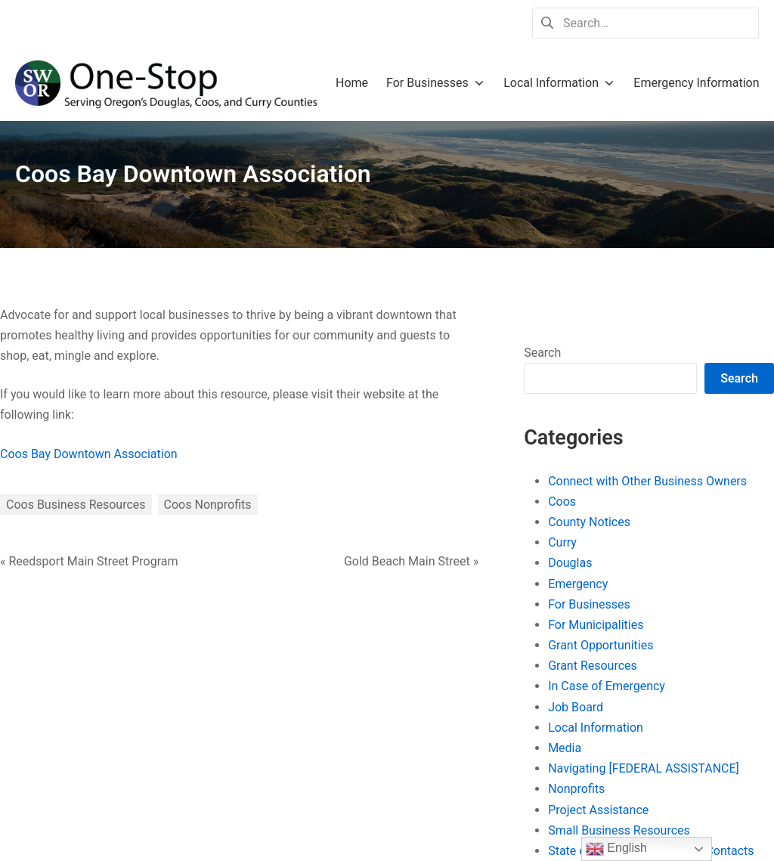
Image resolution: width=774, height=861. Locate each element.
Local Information (595, 727)
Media (564, 748)
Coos (562, 501)
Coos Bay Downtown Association (89, 454)
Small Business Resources (619, 830)
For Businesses (589, 604)
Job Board (575, 707)
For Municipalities (595, 625)
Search (542, 352)
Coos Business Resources (76, 504)
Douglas (570, 563)
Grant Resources (592, 665)
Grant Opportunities (600, 645)
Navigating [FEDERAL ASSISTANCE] (643, 768)
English (616, 849)
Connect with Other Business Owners (647, 481)
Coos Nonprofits (208, 504)
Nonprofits (576, 789)
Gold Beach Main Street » (411, 561)
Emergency (578, 584)
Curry (562, 542)
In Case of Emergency (606, 686)
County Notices (589, 522)
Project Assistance (598, 810)
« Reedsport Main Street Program (89, 561)
